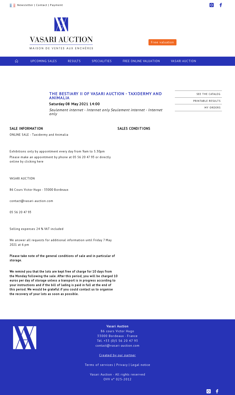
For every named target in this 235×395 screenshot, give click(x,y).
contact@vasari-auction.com (117, 345)
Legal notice (140, 365)
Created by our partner (117, 355)
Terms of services (99, 365)
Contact (41, 5)
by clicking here (32, 161)
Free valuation (162, 42)
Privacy (122, 365)
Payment (56, 5)
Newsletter (25, 5)
